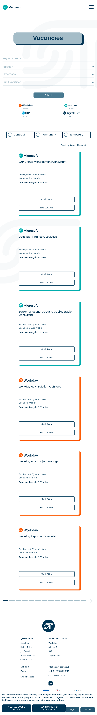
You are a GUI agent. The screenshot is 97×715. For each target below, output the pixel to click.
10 (64, 600)
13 (83, 600)
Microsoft (53, 647)
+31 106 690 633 (56, 675)
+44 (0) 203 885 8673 (59, 671)
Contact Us (26, 659)
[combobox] (48, 66)
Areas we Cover (28, 655)
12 (77, 600)
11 (70, 600)
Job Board (25, 651)
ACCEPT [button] (89, 709)
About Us (24, 643)
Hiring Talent (26, 647)
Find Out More (46, 207)
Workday (52, 643)
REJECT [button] (73, 709)
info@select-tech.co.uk (58, 667)
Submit (48, 95)
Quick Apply (46, 199)
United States (27, 677)
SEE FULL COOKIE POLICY (16, 708)
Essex (23, 671)
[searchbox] (48, 74)
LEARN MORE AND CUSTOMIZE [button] (49, 708)
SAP (50, 651)
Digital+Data (54, 655)
